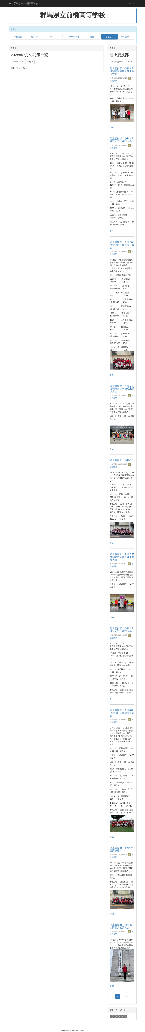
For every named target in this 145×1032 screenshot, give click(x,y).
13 (112, 617)
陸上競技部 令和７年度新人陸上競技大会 (122, 140)
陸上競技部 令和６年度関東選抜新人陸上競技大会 (122, 557)
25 (112, 837)
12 (112, 449)
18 (112, 543)
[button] (19, 36)
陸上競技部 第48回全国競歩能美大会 (121, 926)
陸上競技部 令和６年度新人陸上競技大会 (122, 630)
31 (112, 914)
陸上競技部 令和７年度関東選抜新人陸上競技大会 (122, 71)
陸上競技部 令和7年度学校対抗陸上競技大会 (122, 245)
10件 (30, 62)
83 (112, 986)
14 (112, 128)
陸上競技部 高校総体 (122, 460)
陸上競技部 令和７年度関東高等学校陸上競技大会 (122, 389)
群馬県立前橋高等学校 (25, 3)
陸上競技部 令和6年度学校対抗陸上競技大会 (122, 713)
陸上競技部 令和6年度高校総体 (121, 849)
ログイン (133, 3)
